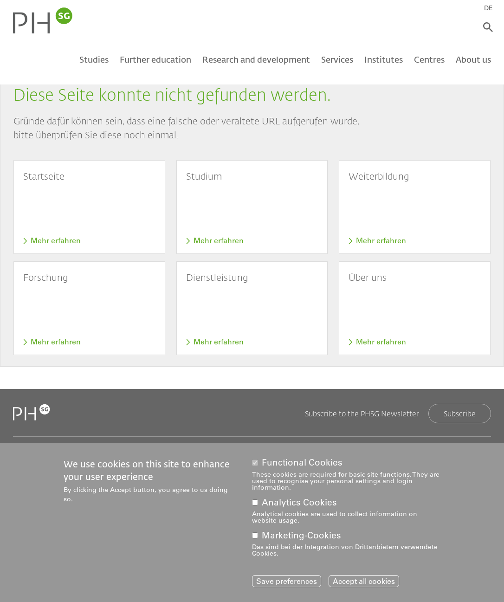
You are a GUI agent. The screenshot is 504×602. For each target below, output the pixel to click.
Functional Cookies (302, 465)
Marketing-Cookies (301, 537)
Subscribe (460, 413)
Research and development (256, 59)
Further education (155, 59)
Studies (94, 59)
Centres (429, 59)
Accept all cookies (364, 583)
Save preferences (286, 583)
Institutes (383, 59)
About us (473, 59)
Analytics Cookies (299, 504)
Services (337, 59)
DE (488, 8)
